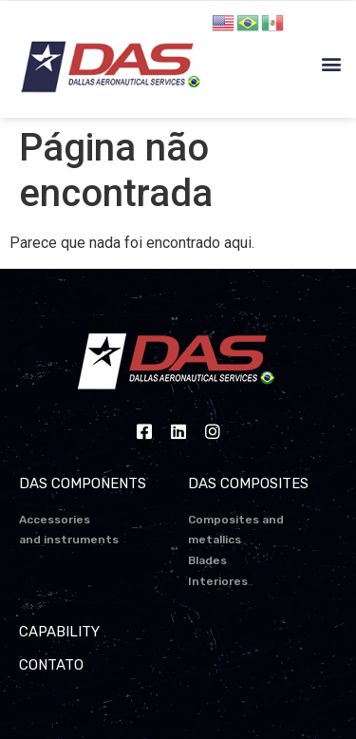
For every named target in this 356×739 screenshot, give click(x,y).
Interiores (218, 581)
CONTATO (51, 664)
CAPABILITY (59, 631)
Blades (207, 560)
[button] (331, 64)
